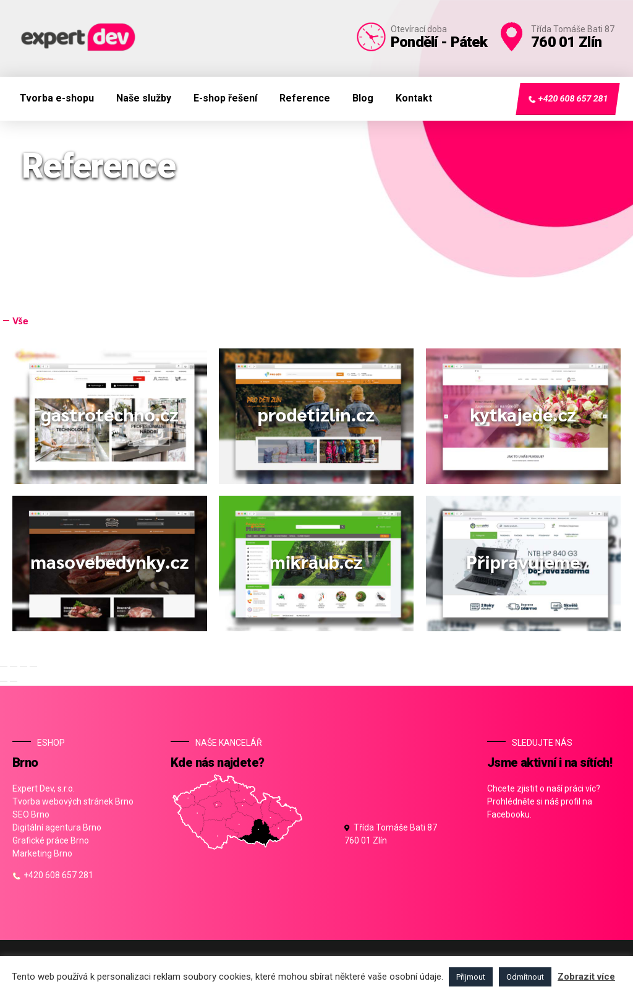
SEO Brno (30, 814)
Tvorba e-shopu (57, 98)
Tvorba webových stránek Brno (73, 801)
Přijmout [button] (470, 977)
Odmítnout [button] (525, 977)
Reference (304, 98)
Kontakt (414, 98)
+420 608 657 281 (567, 99)
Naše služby (143, 98)
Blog (362, 98)
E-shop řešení (225, 98)
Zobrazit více (586, 976)
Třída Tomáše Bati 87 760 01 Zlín (390, 833)
